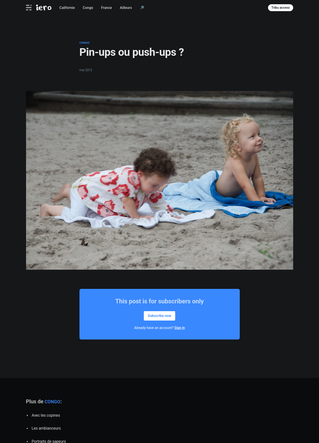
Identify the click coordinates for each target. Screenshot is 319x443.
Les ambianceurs (46, 428)
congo (84, 42)
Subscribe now (159, 316)
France (106, 8)
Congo (88, 8)
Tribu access (280, 8)
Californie (67, 8)
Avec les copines (46, 415)
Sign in (179, 328)
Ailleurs (126, 8)
